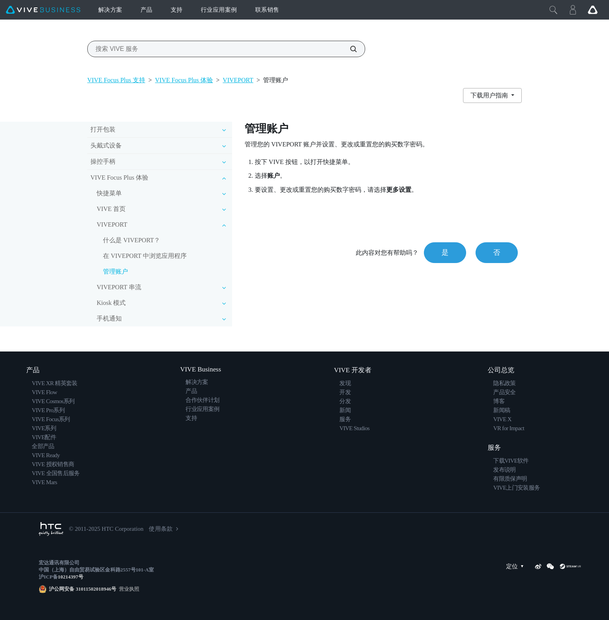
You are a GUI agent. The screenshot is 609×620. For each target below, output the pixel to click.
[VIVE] (43, 10)
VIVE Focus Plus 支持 (116, 80)
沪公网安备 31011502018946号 (82, 589)
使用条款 (160, 529)
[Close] (553, 10)
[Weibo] (538, 566)
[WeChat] (550, 566)
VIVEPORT (238, 80)
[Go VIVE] (592, 10)
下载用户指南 (490, 95)
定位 (516, 566)
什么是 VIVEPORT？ (131, 240)
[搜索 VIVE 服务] (349, 49)
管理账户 (115, 271)
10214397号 (70, 577)
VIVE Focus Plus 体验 (184, 80)
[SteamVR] (570, 566)
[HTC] (51, 529)
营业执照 (127, 589)
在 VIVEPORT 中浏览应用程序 (145, 255)
